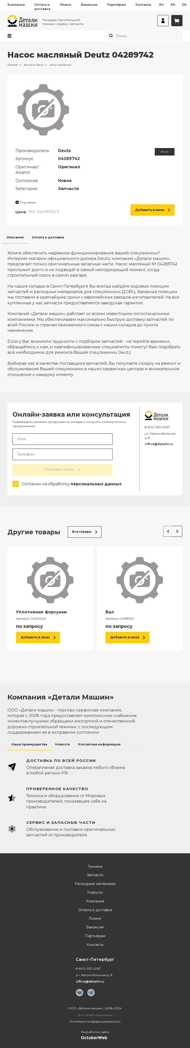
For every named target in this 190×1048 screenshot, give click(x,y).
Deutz (164, 151)
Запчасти (95, 875)
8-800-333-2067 (157, 427)
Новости (95, 892)
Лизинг (66, 4)
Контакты (143, 4)
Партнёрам (116, 4)
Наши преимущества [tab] (29, 744)
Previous (167, 531)
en (173, 4)
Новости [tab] (62, 744)
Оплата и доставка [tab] (48, 237)
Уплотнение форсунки (41, 612)
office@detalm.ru (159, 444)
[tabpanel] (95, 310)
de (184, 4)
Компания (16, 4)
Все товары (84, 531)
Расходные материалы (95, 884)
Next (177, 531)
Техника (95, 867)
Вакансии (89, 4)
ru (161, 4)
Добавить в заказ (152, 210)
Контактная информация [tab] (99, 744)
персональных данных (96, 484)
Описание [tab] (15, 237)
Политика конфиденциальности (95, 1021)
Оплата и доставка (42, 7)
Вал (110, 612)
